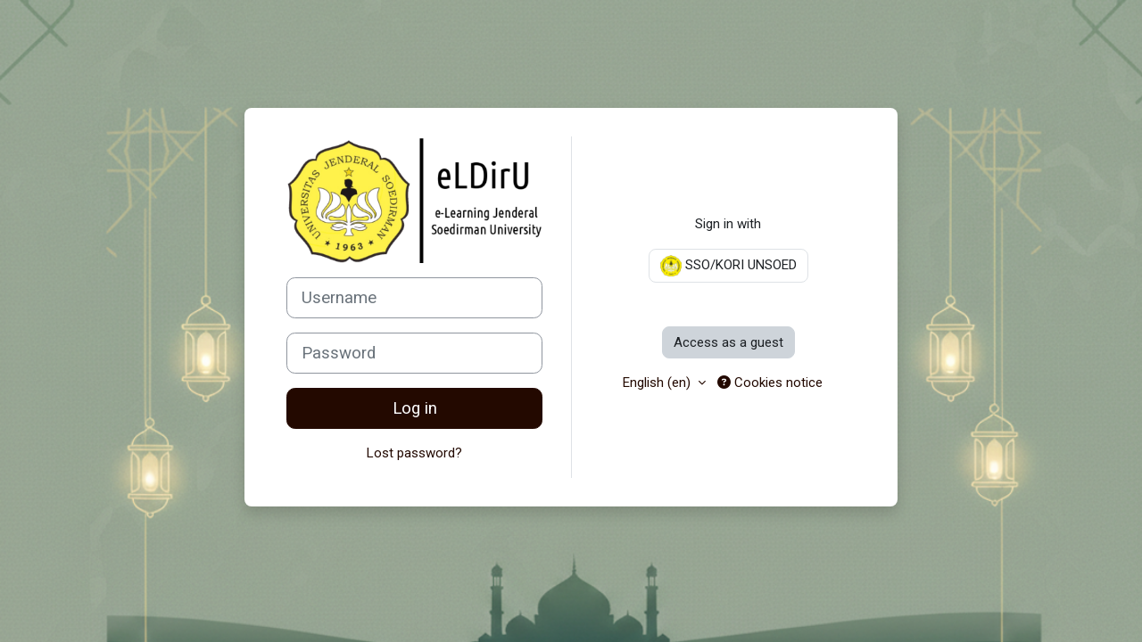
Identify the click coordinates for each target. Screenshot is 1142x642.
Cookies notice (770, 382)
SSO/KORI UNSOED (728, 265)
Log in (415, 408)
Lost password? (414, 453)
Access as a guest (728, 342)
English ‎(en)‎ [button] (658, 382)
